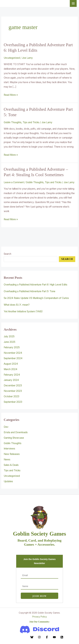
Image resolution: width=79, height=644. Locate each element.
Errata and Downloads (16, 432)
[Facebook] (46, 637)
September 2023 (13, 401)
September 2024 (13, 358)
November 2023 (13, 390)
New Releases (12, 454)
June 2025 (9, 341)
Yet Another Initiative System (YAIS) (23, 311)
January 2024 (11, 380)
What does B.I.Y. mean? (17, 304)
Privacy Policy (39, 616)
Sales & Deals (11, 464)
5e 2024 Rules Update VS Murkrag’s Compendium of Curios (36, 298)
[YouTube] (54, 637)
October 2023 (11, 396)
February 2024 (12, 374)
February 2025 (12, 347)
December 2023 (13, 385)
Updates (8, 481)
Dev (6, 426)
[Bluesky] (31, 637)
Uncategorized (12, 57)
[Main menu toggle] (73, 3)
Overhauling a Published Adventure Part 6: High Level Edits (35, 284)
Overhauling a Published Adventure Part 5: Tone (29, 291)
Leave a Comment (14, 182)
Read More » (11, 94)
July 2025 (9, 336)
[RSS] (61, 637)
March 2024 (10, 369)
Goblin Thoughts (12, 122)
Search (7, 253)
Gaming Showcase (14, 437)
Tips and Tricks (31, 122)
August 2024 (11, 363)
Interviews (9, 448)
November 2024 (13, 352)
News (7, 459)
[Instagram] (39, 637)
